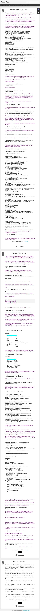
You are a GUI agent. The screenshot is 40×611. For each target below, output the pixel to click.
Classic (2, 5)
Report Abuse (27, 610)
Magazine (10, 5)
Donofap (26, 241)
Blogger (24, 610)
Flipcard (5, 5)
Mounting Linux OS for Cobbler (18, 9)
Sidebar (17, 5)
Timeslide (26, 5)
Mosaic (14, 5)
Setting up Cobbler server (19, 253)
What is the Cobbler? (19, 561)
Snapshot (22, 5)
